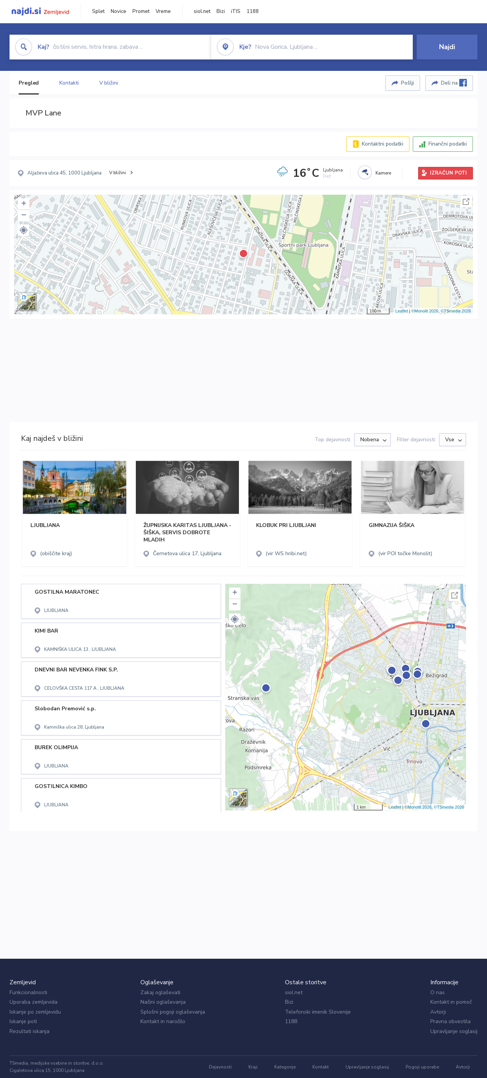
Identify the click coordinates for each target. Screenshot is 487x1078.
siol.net (202, 11)
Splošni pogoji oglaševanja (172, 1012)
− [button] (23, 215)
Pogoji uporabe (422, 1067)
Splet (98, 11)
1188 (253, 11)
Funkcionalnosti (28, 992)
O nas (437, 992)
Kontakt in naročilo (162, 1021)
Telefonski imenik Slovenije (318, 1012)
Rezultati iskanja (29, 1031)
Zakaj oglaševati (160, 992)
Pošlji (407, 82)
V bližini (108, 82)
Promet (141, 11)
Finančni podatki (447, 143)
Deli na (454, 82)
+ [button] (23, 204)
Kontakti (68, 82)
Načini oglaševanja (163, 1002)
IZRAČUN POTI (448, 173)
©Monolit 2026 (424, 311)
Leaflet (401, 311)
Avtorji (438, 1012)
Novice (118, 11)
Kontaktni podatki (382, 143)
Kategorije (285, 1067)
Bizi (220, 11)
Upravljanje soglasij (453, 1031)
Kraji (253, 1067)
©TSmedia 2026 (456, 311)
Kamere (383, 173)
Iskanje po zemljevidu (35, 1012)
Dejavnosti (220, 1067)
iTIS (235, 11)
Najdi (447, 46)
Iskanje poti (23, 1021)
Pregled (29, 82)
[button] (23, 230)
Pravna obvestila (450, 1021)
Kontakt (320, 1067)
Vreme (163, 11)
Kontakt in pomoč (451, 1002)
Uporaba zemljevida (33, 1002)
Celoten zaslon (466, 201)
